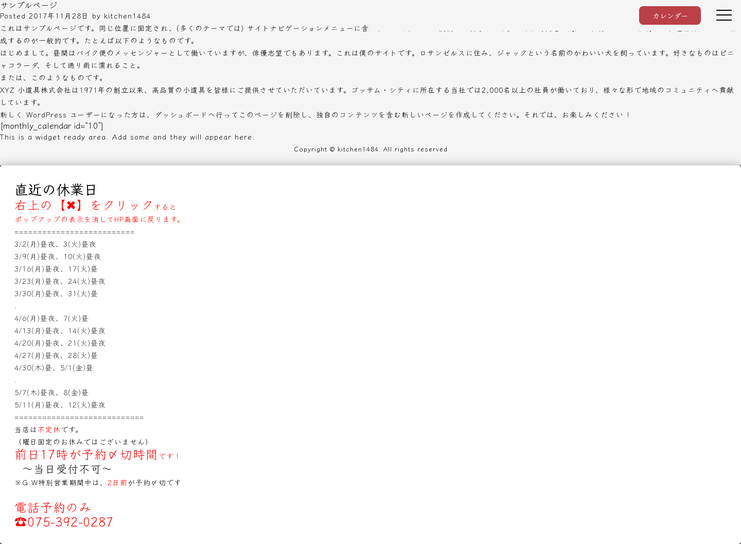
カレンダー (670, 15)
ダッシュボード (181, 114)
